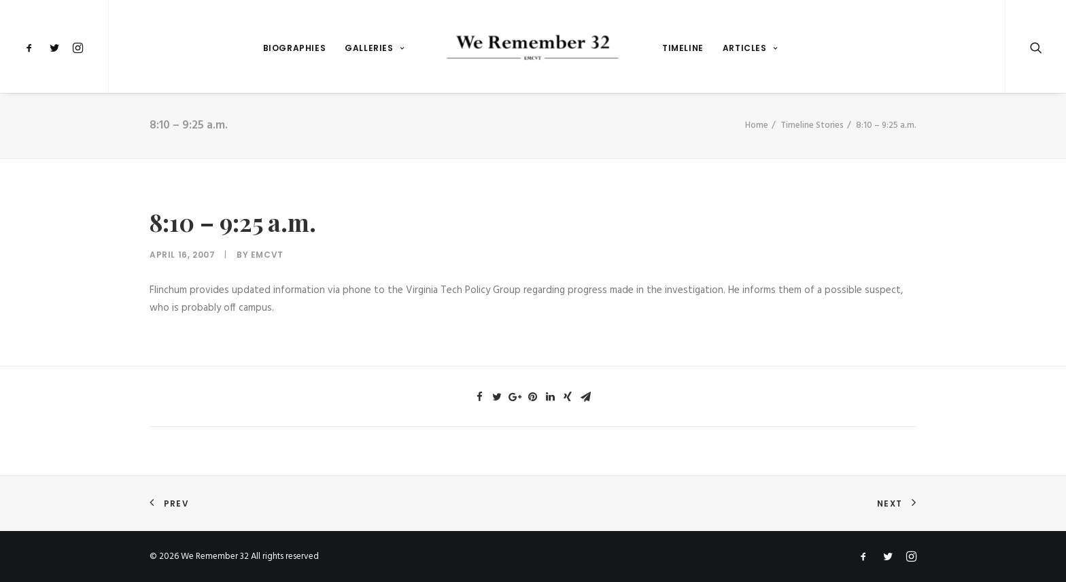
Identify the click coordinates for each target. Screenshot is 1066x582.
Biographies (294, 48)
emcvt (267, 254)
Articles (750, 48)
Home (756, 125)
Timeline (683, 48)
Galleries (374, 48)
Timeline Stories (812, 125)
